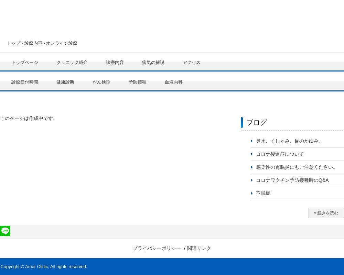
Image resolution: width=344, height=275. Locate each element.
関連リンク (199, 248)
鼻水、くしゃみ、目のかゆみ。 (289, 141)
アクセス (192, 62)
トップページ (24, 62)
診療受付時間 (24, 82)
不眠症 (263, 193)
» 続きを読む (326, 213)
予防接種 (138, 82)
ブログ (256, 122)
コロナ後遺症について (280, 154)
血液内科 (174, 82)
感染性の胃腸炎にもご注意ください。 (297, 167)
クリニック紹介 (72, 62)
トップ (13, 43)
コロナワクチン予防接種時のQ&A (292, 180)
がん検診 (101, 82)
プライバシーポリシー (157, 248)
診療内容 (33, 43)
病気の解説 (153, 62)
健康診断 (65, 82)
